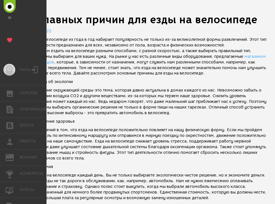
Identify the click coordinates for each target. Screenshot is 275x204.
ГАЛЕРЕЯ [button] (13, 93)
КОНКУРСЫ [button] (13, 174)
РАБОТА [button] (13, 141)
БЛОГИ (13, 125)
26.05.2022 (39, 31)
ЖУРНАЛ (13, 157)
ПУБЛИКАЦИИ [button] (13, 109)
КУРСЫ (13, 189)
